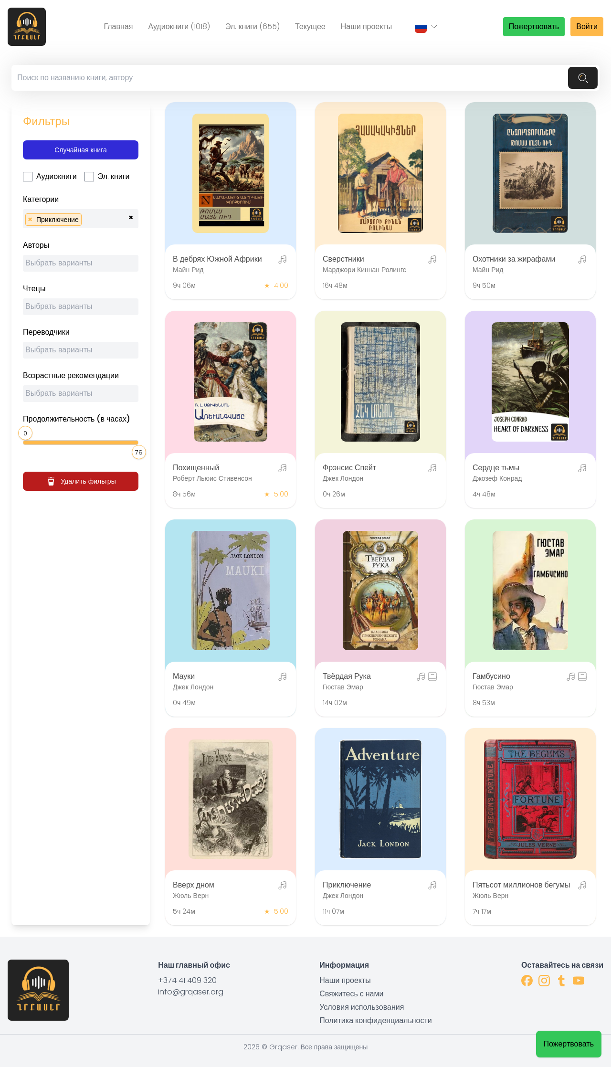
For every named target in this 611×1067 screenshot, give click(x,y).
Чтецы (34, 288)
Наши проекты (366, 26)
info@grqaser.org (190, 991)
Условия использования (361, 1007)
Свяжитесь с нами (351, 993)
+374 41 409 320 (187, 980)
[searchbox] (87, 218)
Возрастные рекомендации (71, 375)
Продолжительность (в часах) (76, 418)
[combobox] (80, 218)
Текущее (310, 26)
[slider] (27, 432)
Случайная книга (80, 150)
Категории (41, 199)
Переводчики (46, 332)
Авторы (36, 245)
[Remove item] (30, 219)
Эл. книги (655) (252, 26)
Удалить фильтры (80, 481)
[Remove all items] (131, 216)
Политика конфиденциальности (375, 1020)
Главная (118, 26)
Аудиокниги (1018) (179, 26)
